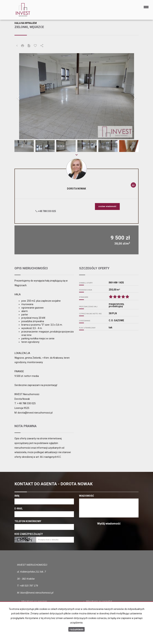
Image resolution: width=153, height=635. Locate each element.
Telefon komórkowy (27, 521)
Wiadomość (86, 495)
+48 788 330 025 (45, 211)
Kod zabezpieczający (28, 534)
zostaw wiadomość (107, 206)
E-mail (18, 508)
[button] (23, 96)
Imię (16, 495)
